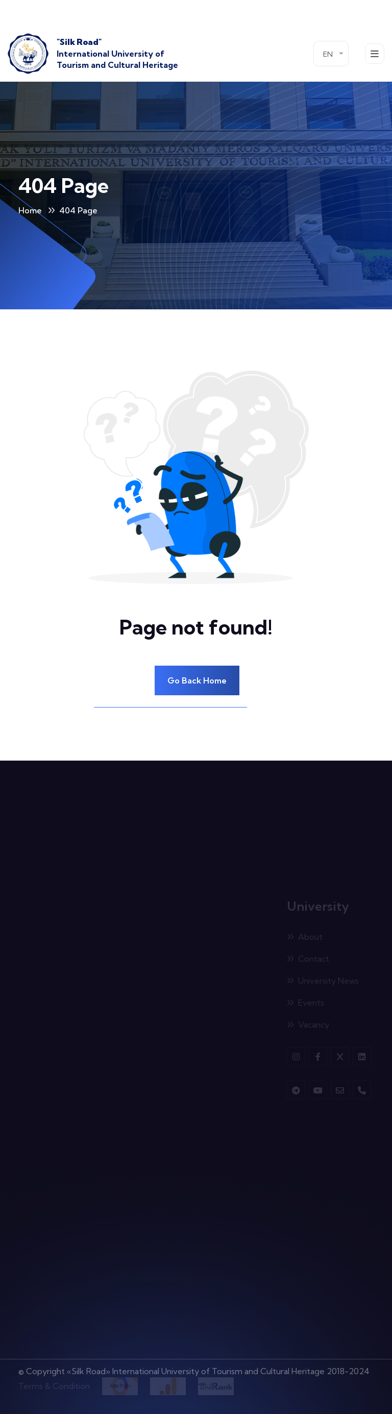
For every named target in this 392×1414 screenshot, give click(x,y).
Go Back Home (197, 680)
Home (30, 210)
